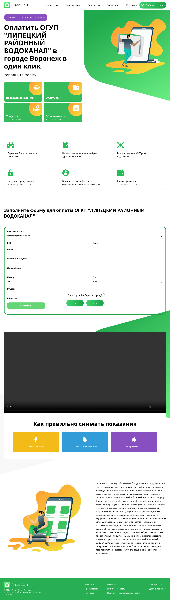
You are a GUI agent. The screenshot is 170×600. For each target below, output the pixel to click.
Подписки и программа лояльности (123, 593)
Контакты (131, 5)
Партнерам (94, 5)
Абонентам (52, 5)
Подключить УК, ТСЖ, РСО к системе (25, 17)
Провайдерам (72, 5)
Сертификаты (155, 584)
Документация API (157, 588)
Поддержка (113, 5)
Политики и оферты (116, 588)
